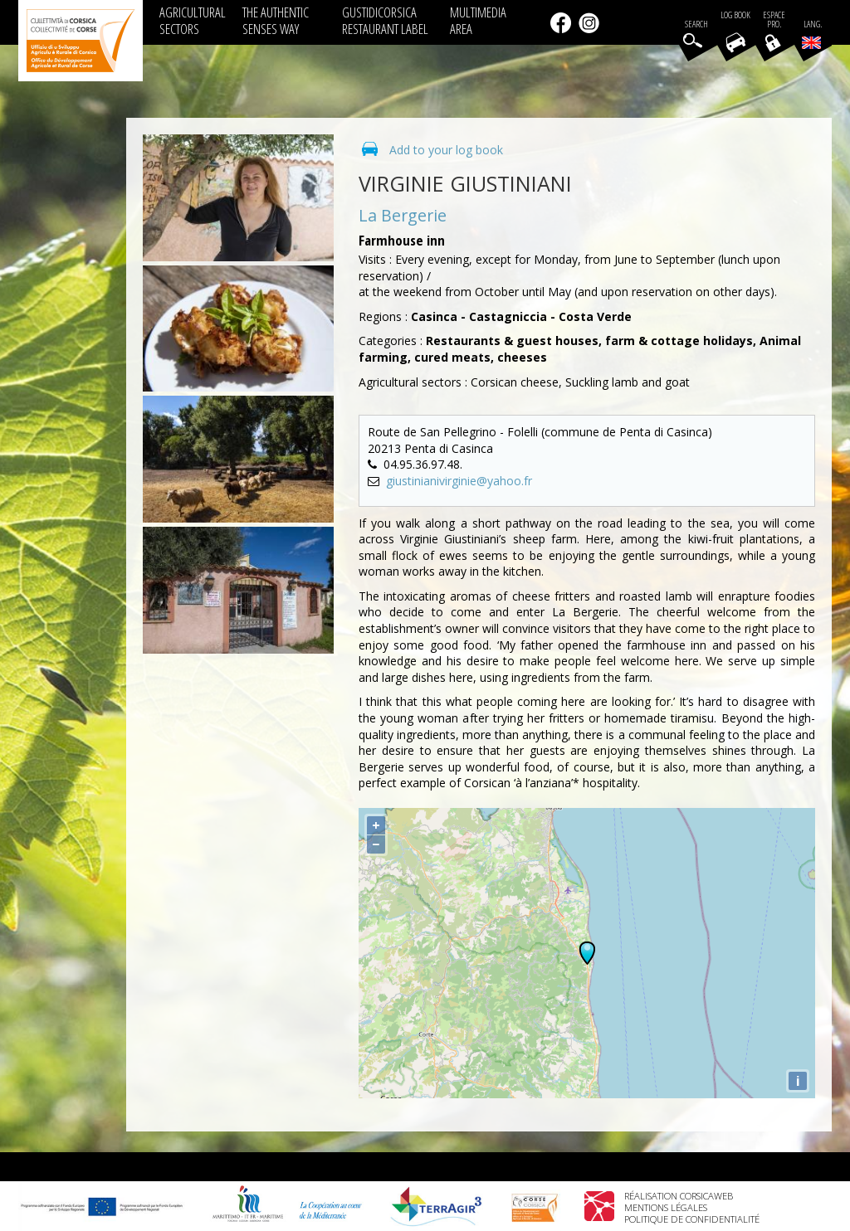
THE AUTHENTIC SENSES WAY (275, 20)
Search (696, 24)
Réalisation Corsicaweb (678, 1196)
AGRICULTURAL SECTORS (192, 20)
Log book (735, 15)
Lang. (812, 34)
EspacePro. (774, 20)
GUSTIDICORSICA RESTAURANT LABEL (385, 20)
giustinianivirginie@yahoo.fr (459, 481)
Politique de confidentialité (692, 1219)
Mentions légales (665, 1207)
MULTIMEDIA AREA (478, 20)
